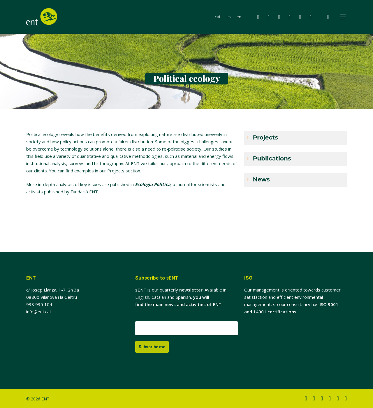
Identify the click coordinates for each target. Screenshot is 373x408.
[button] (343, 17)
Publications (272, 158)
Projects (265, 137)
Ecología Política (152, 184)
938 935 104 (39, 304)
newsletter (191, 290)
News (261, 179)
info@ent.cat (38, 312)
